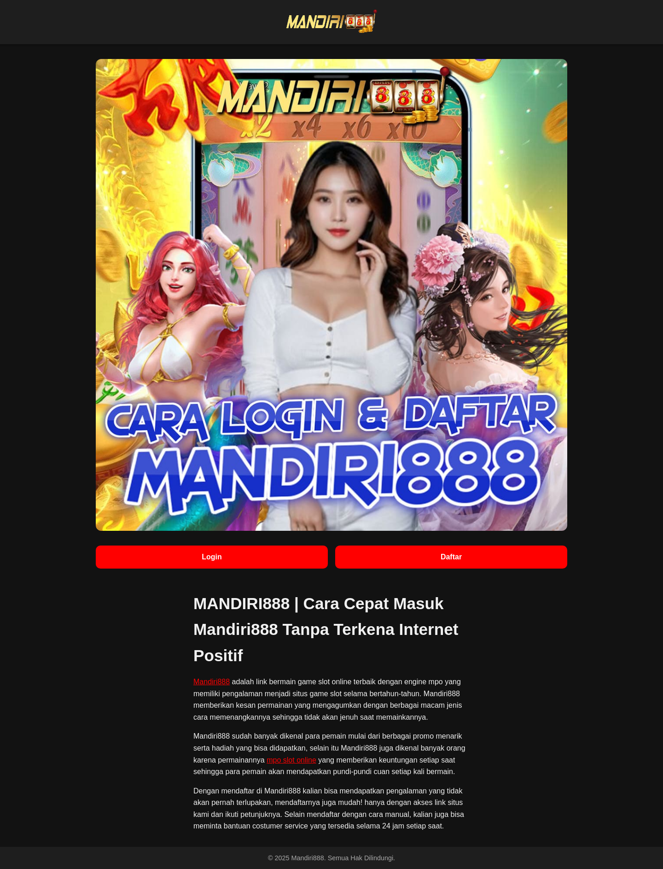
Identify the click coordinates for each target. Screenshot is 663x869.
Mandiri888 (211, 682)
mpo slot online (291, 760)
